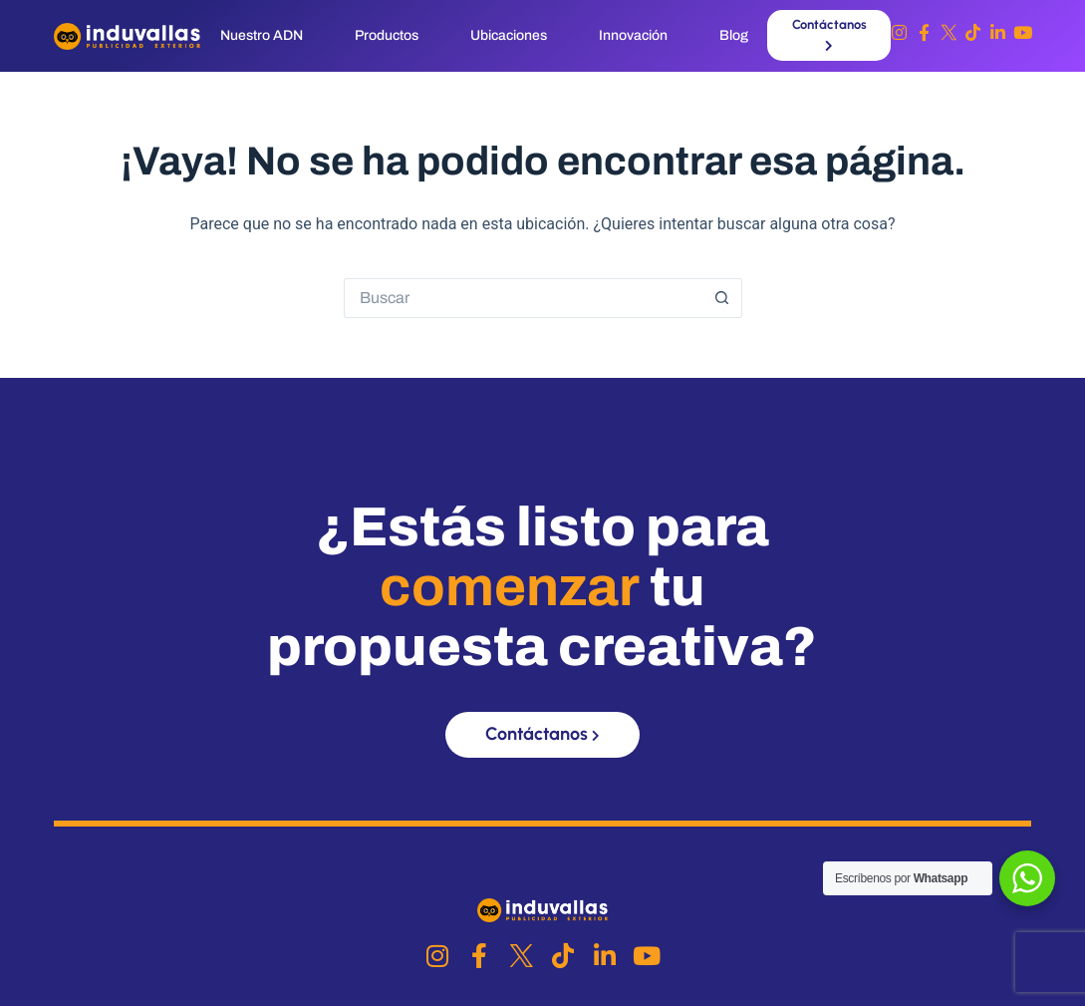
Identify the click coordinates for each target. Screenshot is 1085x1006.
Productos (386, 35)
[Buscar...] (523, 298)
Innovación (633, 35)
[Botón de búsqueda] (722, 298)
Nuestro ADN (261, 35)
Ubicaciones (508, 35)
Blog (733, 35)
